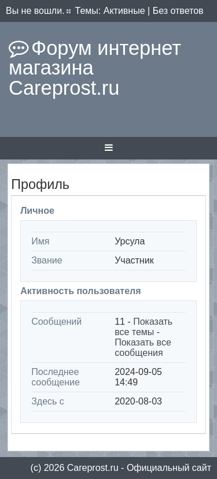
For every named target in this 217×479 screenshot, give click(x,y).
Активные (124, 11)
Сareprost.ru (93, 468)
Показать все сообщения (143, 347)
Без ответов (178, 11)
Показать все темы (143, 327)
